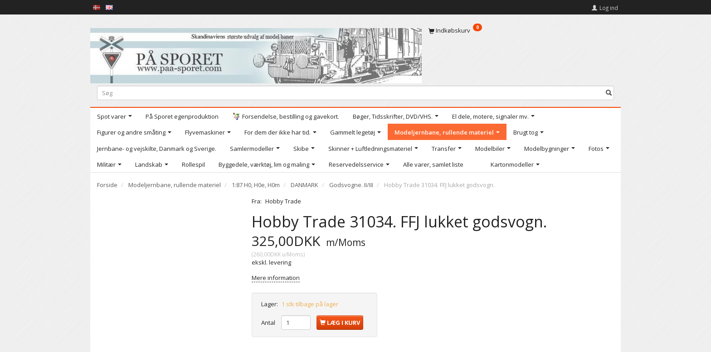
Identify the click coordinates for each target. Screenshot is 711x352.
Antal (269, 322)
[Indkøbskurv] (521, 30)
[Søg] (609, 92)
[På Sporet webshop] (256, 53)
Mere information (276, 278)
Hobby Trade (283, 201)
